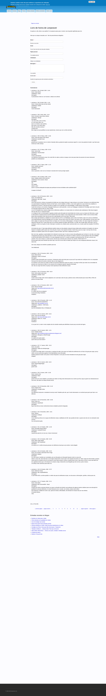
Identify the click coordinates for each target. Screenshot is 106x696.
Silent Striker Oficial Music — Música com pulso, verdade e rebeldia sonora (49, 530)
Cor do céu (33, 75)
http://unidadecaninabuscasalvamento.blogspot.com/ (49, 333)
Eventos (14, 10)
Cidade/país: (33, 57)
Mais (98, 537)
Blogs (19, 10)
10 (73, 508)
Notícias (9, 10)
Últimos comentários (40, 10)
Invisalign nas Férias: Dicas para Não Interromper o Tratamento (46, 527)
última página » (92, 508)
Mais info (48, 4)
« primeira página (38, 508)
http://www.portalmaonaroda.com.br (45, 288)
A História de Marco (36, 532)
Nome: (32, 39)
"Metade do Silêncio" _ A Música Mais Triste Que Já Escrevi (45, 528)
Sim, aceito (91, 1)
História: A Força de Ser (37, 534)
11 (77, 508)
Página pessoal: (34, 51)
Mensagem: (33, 63)
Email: (31, 45)
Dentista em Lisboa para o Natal (39, 518)
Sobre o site (49, 10)
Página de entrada (35, 23)
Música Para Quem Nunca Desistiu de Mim (41, 523)
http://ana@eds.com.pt (42, 303)
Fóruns (23, 10)
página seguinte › (84, 508)
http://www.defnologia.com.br (44, 317)
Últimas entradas (30, 10)
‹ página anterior (46, 508)
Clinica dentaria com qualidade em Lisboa (41, 520)
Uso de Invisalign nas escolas (38, 521)
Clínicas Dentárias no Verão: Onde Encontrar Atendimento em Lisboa (47, 525)
